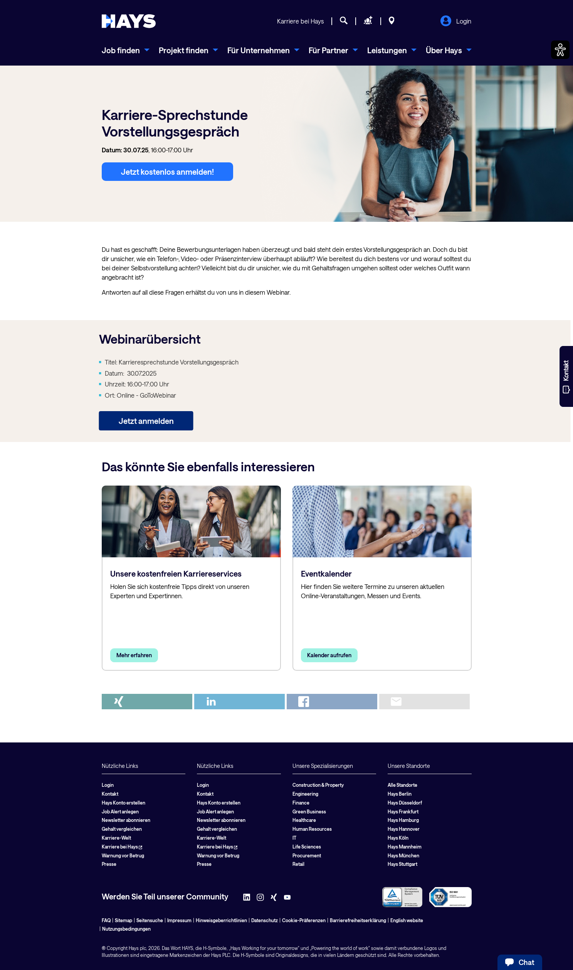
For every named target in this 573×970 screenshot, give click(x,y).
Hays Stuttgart (402, 864)
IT (294, 837)
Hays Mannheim (405, 846)
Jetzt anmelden (146, 420)
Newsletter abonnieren (126, 820)
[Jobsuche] (343, 22)
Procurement (306, 855)
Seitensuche (149, 920)
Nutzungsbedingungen (126, 928)
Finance (300, 802)
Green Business (309, 811)
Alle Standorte (402, 785)
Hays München (403, 855)
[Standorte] (391, 22)
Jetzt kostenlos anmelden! (167, 171)
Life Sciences (306, 846)
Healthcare (304, 820)
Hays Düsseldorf (405, 802)
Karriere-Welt (116, 837)
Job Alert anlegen (120, 811)
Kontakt (110, 793)
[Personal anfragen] (368, 22)
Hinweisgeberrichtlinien (221, 920)
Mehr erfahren (134, 655)
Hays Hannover (404, 829)
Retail (298, 864)
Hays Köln (398, 837)
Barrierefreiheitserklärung (358, 920)
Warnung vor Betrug (123, 855)
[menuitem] (126, 50)
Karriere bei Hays (300, 21)
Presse (109, 864)
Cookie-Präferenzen (304, 920)
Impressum (179, 920)
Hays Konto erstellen (123, 802)
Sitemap (123, 920)
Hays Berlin (400, 793)
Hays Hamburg (403, 820)
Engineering (305, 793)
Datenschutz (264, 920)
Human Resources (312, 829)
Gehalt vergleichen (122, 829)
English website (406, 920)
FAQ (106, 920)
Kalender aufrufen (329, 655)
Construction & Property (318, 785)
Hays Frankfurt (403, 811)
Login (455, 22)
